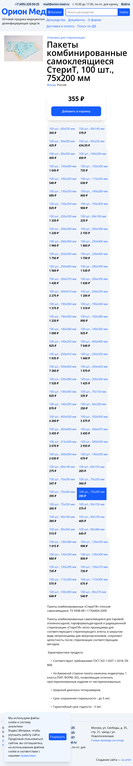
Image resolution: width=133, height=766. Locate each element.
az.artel (126, 760)
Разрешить (57, 737)
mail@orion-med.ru (56, 4)
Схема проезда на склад (107, 740)
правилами (28, 755)
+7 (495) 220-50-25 (27, 4)
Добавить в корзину (76, 111)
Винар (51, 85)
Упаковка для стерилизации (66, 37)
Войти (125, 4)
